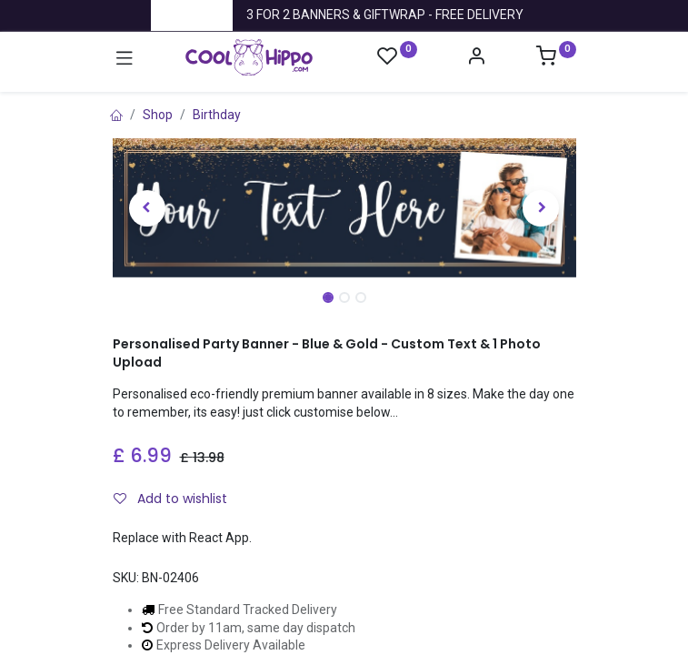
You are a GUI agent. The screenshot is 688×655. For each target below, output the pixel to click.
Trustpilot (192, 14)
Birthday (217, 114)
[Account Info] (476, 58)
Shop (158, 114)
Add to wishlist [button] (170, 498)
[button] (148, 208)
